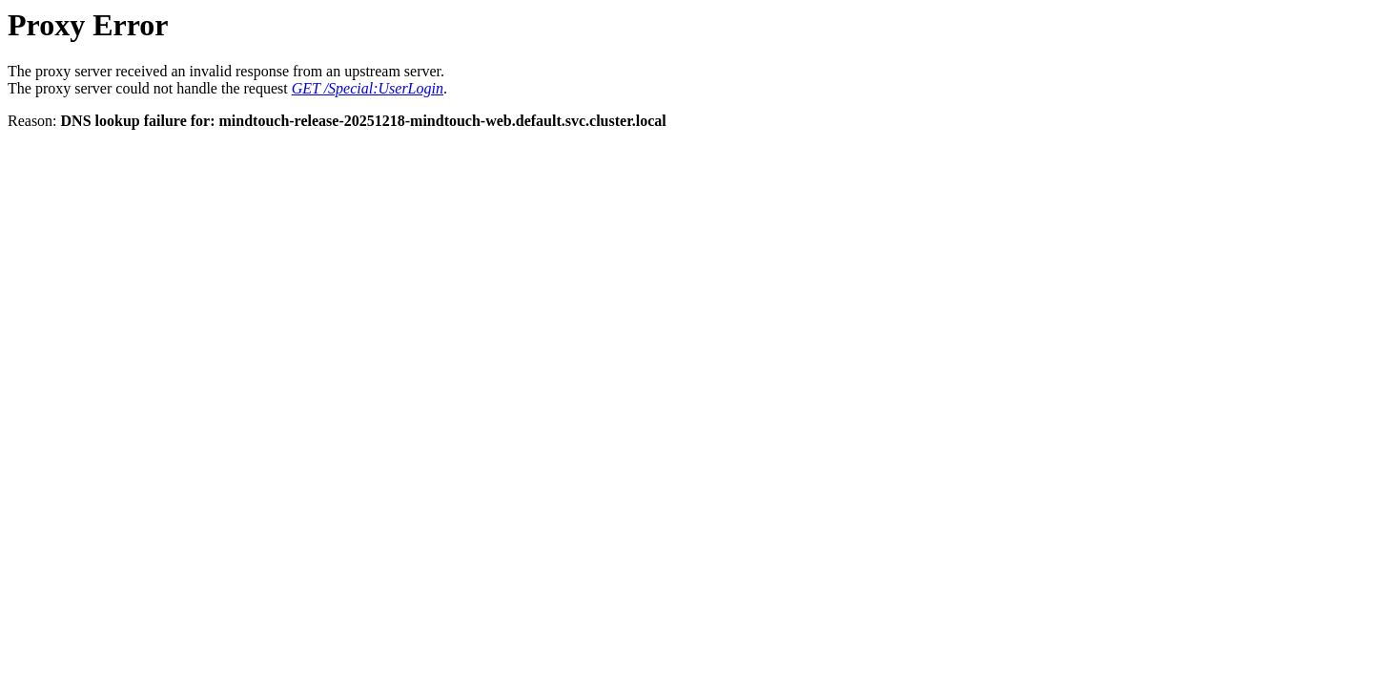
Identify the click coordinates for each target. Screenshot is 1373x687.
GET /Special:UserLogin (367, 88)
